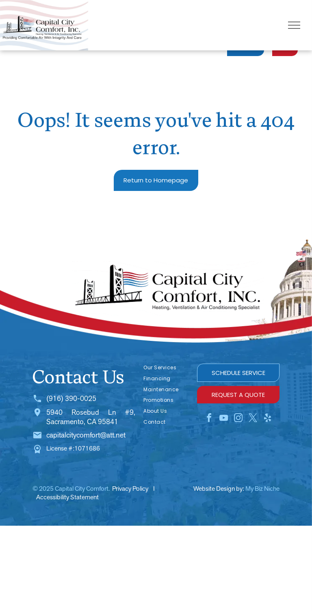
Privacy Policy (130, 488)
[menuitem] (166, 367)
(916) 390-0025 (71, 398)
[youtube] (223, 419)
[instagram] (238, 419)
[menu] (294, 25)
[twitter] (253, 419)
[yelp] (267, 419)
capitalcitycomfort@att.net (86, 435)
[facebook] (209, 419)
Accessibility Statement (67, 497)
